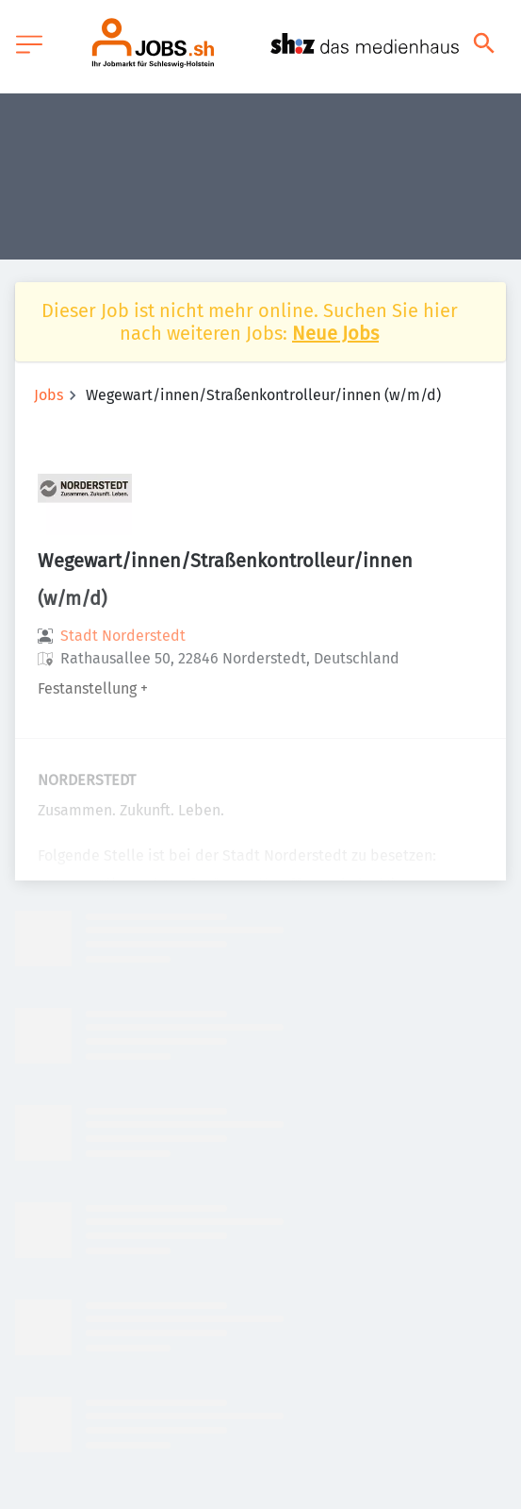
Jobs (48, 395)
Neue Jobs (335, 333)
